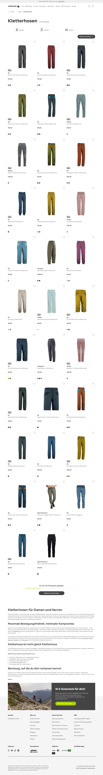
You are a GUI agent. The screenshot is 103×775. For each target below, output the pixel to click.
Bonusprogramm (58, 719)
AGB (77, 768)
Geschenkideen (57, 736)
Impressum (83, 768)
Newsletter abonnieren (64, 703)
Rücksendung (78, 729)
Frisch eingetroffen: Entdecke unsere (48, 1)
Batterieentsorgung (59, 739)
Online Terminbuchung (60, 729)
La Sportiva (85, 638)
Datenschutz (91, 768)
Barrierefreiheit (79, 736)
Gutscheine (56, 732)
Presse (32, 739)
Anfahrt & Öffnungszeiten (83, 722)
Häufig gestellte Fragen (82, 719)
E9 (80, 638)
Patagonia (25, 640)
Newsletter (34, 736)
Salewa (16, 640)
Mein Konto (56, 722)
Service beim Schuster (59, 725)
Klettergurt (16, 631)
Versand (77, 725)
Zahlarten (77, 732)
